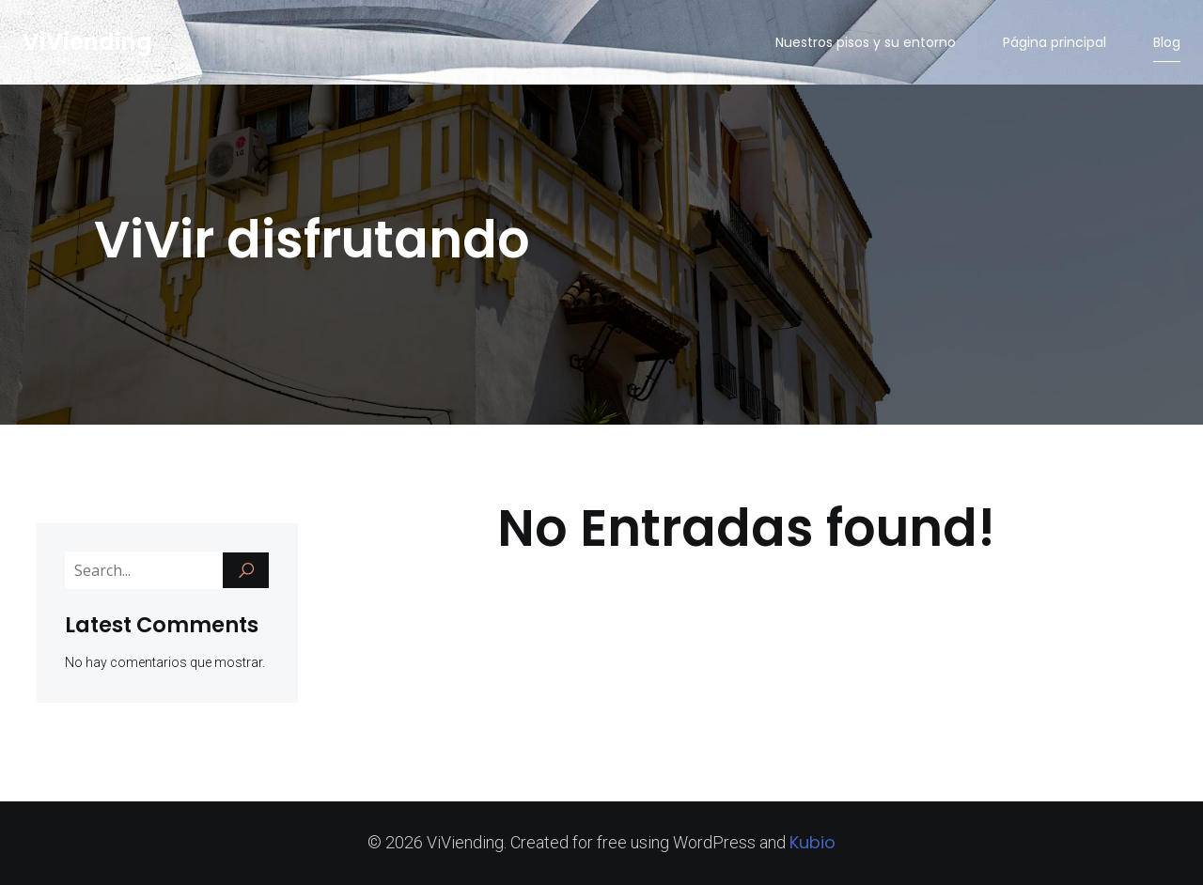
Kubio (812, 842)
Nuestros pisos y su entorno (865, 42)
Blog (1166, 42)
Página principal (1054, 42)
